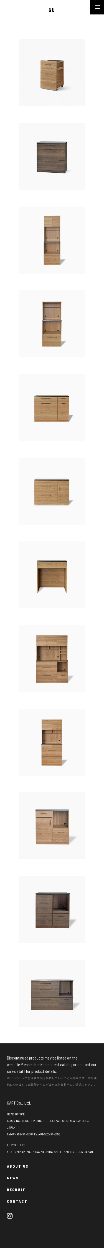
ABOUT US (18, 1166)
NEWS (13, 1177)
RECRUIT (16, 1189)
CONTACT (17, 1201)
